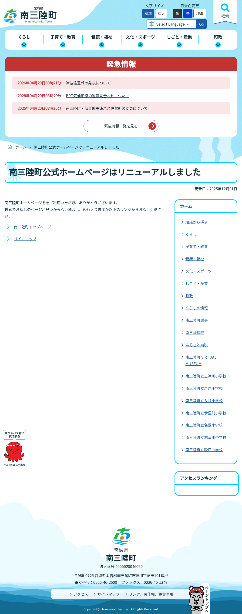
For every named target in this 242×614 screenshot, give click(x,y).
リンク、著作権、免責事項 (151, 594)
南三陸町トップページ (32, 227)
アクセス (80, 594)
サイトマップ (25, 238)
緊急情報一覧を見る (121, 126)
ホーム (20, 147)
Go (201, 24)
